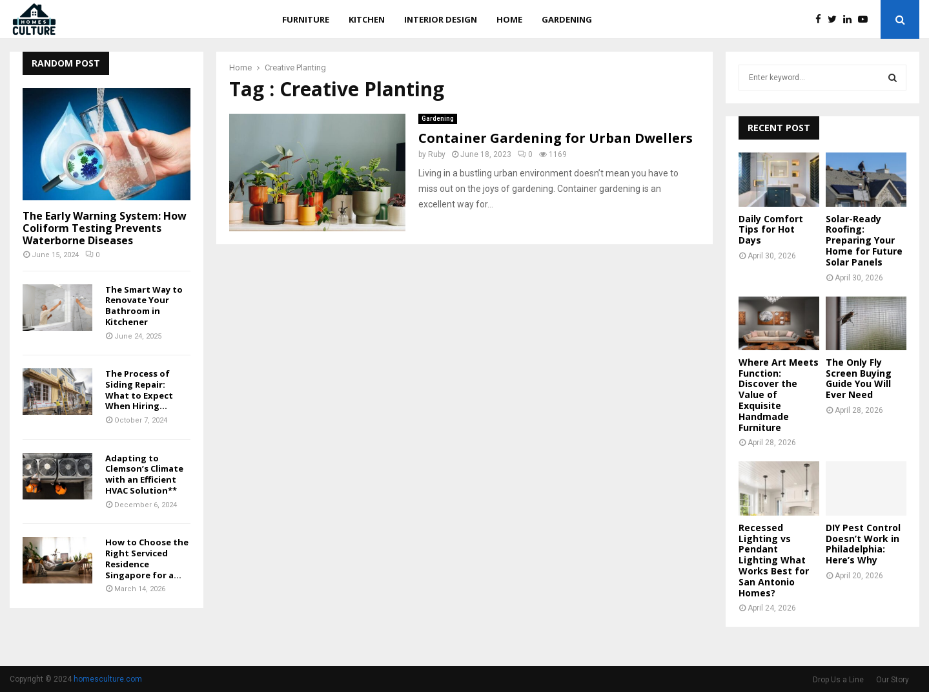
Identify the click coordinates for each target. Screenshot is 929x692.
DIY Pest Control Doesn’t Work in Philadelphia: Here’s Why (863, 543)
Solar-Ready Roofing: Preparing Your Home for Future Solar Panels (864, 240)
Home (509, 19)
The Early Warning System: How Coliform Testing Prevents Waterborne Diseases (105, 228)
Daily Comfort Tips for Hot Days (771, 230)
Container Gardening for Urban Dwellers (555, 138)
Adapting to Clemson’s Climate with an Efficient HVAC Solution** (144, 474)
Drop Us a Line (838, 679)
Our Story (892, 679)
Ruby (436, 154)
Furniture (305, 19)
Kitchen (367, 19)
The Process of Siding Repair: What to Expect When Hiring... (139, 390)
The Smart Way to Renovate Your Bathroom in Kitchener (144, 306)
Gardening (567, 19)
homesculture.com (108, 679)
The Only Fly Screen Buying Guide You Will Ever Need (859, 378)
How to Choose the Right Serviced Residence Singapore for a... (147, 558)
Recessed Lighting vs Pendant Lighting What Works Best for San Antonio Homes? (774, 560)
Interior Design (440, 19)
